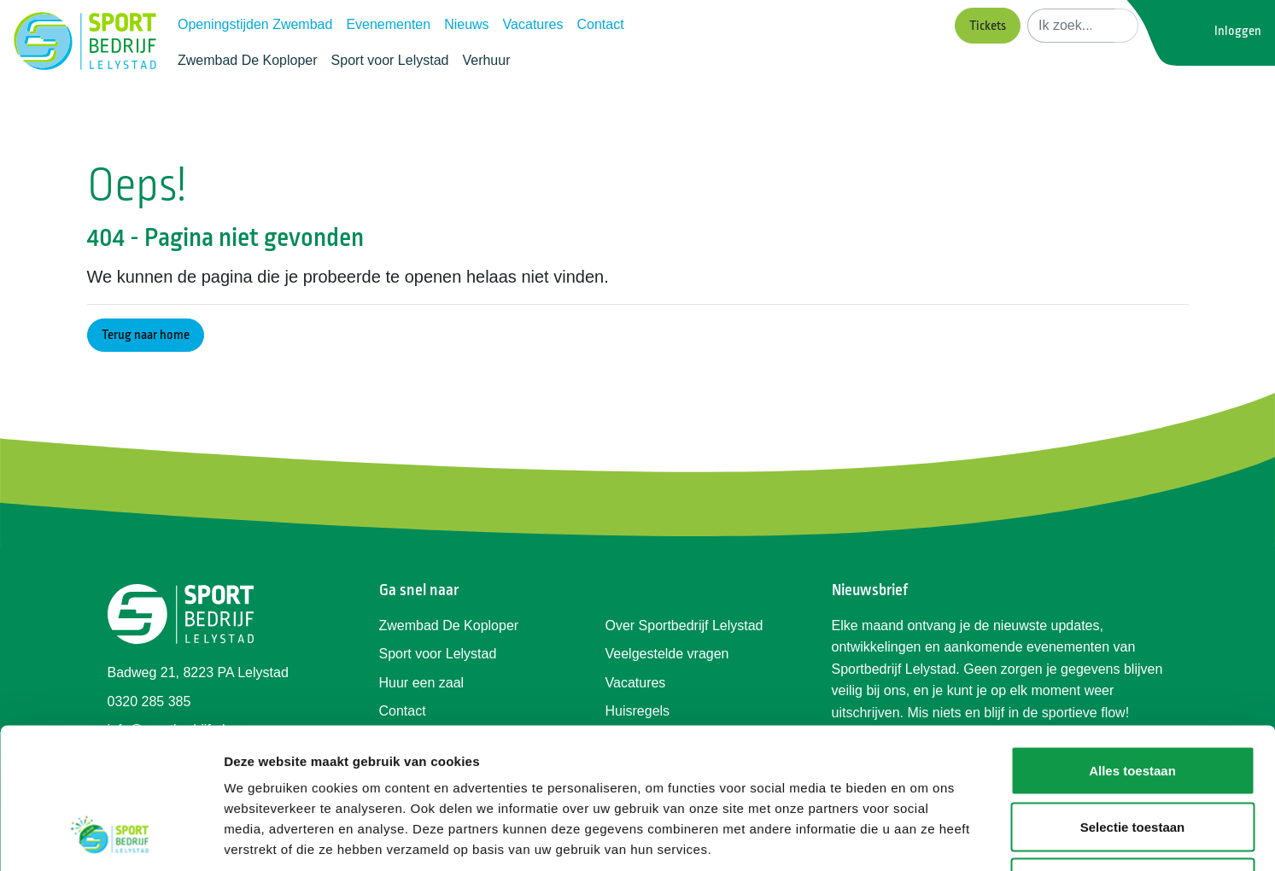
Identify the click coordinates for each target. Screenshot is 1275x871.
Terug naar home (146, 335)
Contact (599, 24)
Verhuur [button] (486, 60)
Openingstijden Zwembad (255, 24)
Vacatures (533, 24)
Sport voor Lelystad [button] (390, 60)
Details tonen (922, 837)
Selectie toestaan (1132, 703)
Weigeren (1132, 758)
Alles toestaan (1132, 647)
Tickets (987, 26)
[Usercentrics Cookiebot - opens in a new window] (110, 838)
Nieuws (466, 24)
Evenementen (388, 24)
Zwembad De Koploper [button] (248, 60)
